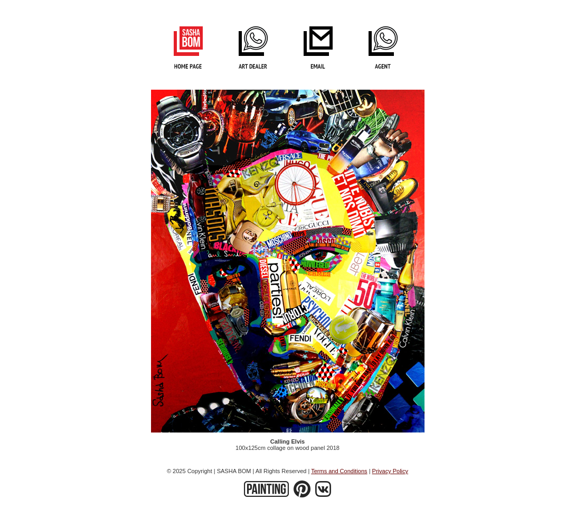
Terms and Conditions (339, 471)
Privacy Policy (390, 471)
